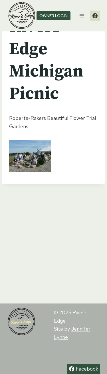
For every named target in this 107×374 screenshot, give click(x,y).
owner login (53, 15)
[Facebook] (95, 16)
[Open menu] (81, 15)
